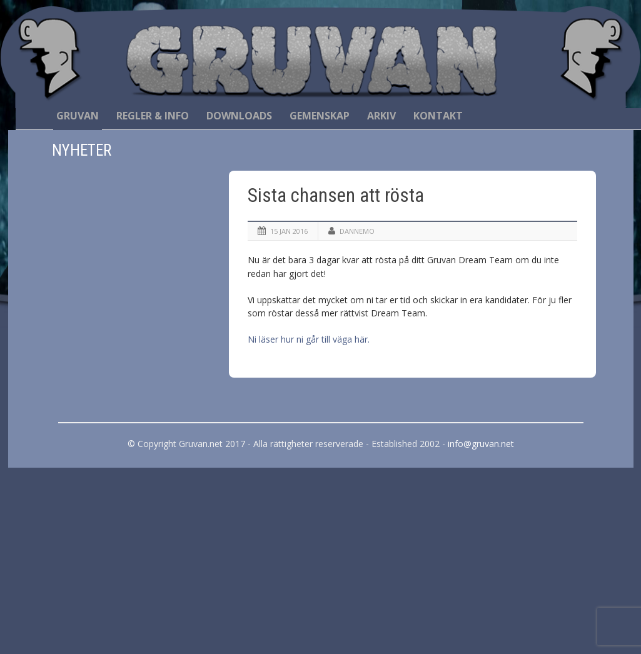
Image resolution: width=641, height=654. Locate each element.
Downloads (239, 116)
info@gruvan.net (481, 444)
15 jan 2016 (289, 231)
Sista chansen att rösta (336, 195)
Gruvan (77, 116)
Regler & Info (152, 116)
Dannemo (357, 231)
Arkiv (381, 116)
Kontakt (438, 116)
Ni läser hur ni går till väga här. (309, 339)
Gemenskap (320, 116)
